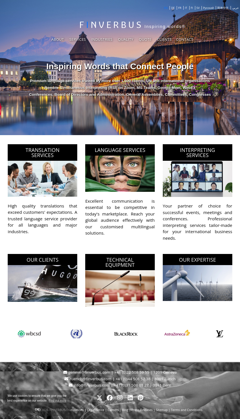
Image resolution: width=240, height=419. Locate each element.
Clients (164, 39)
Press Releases (141, 410)
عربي (235, 8)
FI (192, 8)
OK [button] (37, 409)
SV (198, 8)
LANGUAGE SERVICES (120, 150)
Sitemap (162, 410)
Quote (145, 39)
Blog (125, 410)
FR (179, 8)
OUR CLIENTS (42, 259)
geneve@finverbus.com (87, 372)
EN (166, 8)
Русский (208, 8)
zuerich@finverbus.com (88, 378)
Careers (113, 410)
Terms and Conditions (186, 410)
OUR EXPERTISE (197, 259)
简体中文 (223, 8)
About (57, 39)
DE (173, 8)
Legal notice (96, 410)
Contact (184, 39)
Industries (101, 39)
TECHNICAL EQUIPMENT (120, 262)
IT (186, 8)
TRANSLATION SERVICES (43, 152)
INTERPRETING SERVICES (197, 152)
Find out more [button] (57, 400)
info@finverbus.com (90, 385)
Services (77, 39)
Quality (125, 39)
